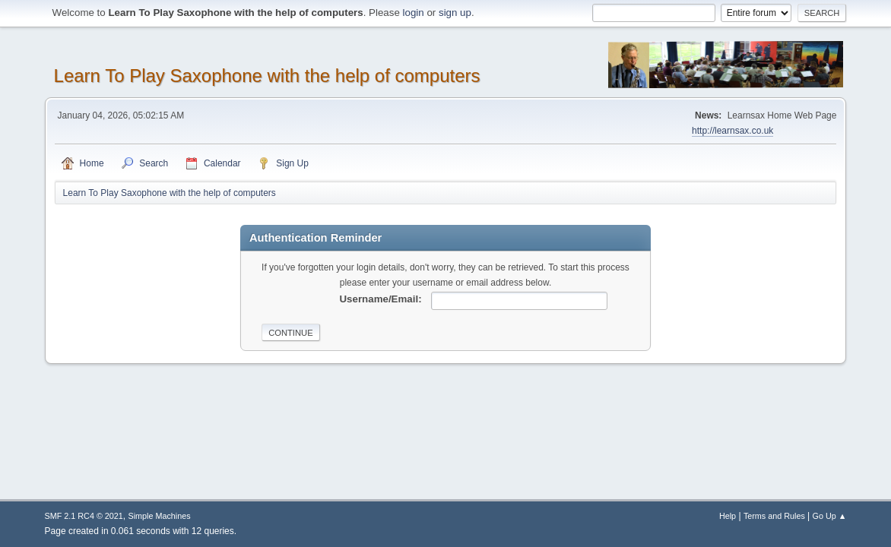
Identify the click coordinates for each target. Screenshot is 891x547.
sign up (455, 12)
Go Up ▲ (830, 515)
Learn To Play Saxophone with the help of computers (267, 75)
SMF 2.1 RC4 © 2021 (84, 515)
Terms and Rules (774, 515)
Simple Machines (159, 515)
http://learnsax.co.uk (732, 130)
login (413, 12)
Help (727, 515)
